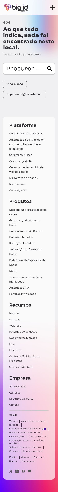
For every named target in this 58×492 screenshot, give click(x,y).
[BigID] (16, 7)
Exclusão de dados (21, 237)
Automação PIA (19, 287)
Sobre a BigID (17, 386)
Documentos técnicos (23, 337)
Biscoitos (14, 425)
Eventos (14, 319)
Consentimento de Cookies (26, 231)
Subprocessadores (19, 447)
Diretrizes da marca (21, 398)
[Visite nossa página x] (10, 471)
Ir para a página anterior (24, 94)
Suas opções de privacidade (25, 428)
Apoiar (37, 447)
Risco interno (17, 184)
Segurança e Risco (20, 155)
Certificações (16, 436)
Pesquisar (15, 350)
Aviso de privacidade (33, 421)
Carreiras (14, 392)
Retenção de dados (21, 243)
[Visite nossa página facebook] (23, 471)
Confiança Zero (18, 190)
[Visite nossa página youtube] (29, 471)
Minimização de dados (23, 178)
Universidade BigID (21, 367)
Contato (14, 404)
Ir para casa (15, 84)
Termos (13, 421)
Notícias (14, 313)
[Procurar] (49, 68)
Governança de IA (20, 161)
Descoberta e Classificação (26, 133)
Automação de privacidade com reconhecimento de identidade (26, 144)
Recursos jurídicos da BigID (24, 432)
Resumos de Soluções (23, 331)
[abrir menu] (52, 7)
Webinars (15, 325)
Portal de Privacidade (22, 293)
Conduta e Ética (37, 436)
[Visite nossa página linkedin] (17, 471)
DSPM (13, 270)
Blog (12, 344)
